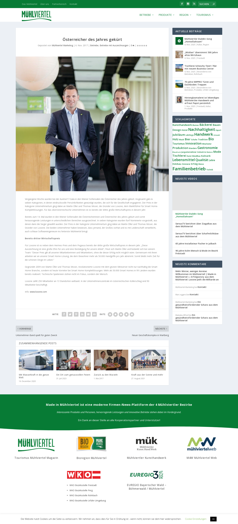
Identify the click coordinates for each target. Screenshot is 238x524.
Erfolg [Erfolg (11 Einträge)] (194, 163)
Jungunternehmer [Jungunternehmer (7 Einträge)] (189, 152)
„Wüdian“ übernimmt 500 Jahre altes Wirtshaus (201, 54)
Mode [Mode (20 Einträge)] (217, 151)
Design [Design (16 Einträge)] (176, 130)
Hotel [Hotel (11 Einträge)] (185, 129)
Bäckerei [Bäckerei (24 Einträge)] (205, 125)
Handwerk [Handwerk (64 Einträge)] (203, 134)
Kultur (199, 44)
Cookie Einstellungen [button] (195, 518)
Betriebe (145, 15)
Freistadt (201, 58)
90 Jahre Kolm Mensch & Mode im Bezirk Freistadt (196, 252)
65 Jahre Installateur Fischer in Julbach (195, 243)
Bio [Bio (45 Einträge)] (211, 138)
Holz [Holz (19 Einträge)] (175, 139)
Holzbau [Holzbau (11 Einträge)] (176, 163)
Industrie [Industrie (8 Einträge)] (201, 152)
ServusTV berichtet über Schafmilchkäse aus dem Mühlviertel (196, 235)
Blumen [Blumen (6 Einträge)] (195, 125)
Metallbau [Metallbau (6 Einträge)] (196, 156)
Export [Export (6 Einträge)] (218, 130)
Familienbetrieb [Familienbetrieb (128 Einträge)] (189, 169)
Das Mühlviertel (29, 4)
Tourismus (203, 15)
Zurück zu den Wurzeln (106, 374)
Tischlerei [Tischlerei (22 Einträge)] (179, 156)
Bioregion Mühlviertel (91, 458)
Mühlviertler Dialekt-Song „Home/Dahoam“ (198, 40)
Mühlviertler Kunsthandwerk (146, 458)
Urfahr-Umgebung (211, 90)
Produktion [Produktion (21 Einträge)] (180, 148)
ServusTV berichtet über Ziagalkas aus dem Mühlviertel (195, 225)
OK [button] (213, 519)
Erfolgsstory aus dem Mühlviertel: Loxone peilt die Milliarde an (197, 278)
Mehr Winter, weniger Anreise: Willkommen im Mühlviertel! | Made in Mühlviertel (195, 274)
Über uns (44, 4)
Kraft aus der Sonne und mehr (147, 374)
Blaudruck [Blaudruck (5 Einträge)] (176, 152)
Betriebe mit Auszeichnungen (114, 45)
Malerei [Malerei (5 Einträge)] (210, 152)
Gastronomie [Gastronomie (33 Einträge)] (207, 147)
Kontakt (73, 4)
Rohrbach (198, 74)
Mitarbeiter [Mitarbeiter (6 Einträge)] (207, 144)
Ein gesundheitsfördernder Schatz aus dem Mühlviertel (196, 304)
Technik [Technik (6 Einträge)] (209, 170)
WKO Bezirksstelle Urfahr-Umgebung (88, 500)
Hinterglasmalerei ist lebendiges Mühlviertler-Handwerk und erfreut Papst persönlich (202, 100)
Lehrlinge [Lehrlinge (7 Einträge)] (190, 135)
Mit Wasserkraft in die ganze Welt (34, 376)
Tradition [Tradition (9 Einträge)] (203, 139)
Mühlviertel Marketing (62, 45)
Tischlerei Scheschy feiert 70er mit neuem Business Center (201, 67)
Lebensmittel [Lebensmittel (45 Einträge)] (183, 159)
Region (184, 15)
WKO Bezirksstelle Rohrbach (83, 495)
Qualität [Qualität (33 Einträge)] (201, 160)
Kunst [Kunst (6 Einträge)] (189, 156)
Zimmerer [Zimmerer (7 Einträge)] (186, 164)
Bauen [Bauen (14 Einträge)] (217, 125)
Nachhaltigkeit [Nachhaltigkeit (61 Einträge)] (201, 129)
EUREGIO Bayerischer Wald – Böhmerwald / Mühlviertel (146, 486)
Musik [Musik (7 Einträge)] (181, 139)
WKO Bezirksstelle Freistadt (83, 485)
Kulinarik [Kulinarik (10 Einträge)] (206, 155)
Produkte (165, 15)
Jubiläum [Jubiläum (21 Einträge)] (178, 134)
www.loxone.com (38, 291)
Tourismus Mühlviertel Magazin (36, 458)
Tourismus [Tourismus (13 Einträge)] (178, 143)
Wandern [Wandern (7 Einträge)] (193, 148)
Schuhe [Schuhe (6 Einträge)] (194, 139)
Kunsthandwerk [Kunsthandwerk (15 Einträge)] (182, 125)
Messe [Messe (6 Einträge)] (201, 164)
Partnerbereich (59, 4)
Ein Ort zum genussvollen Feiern (73, 374)
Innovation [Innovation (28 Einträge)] (193, 143)
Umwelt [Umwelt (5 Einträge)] (217, 135)
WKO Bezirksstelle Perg (81, 490)
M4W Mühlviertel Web (202, 458)
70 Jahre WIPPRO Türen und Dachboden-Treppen (199, 83)
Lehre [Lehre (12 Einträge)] (212, 160)
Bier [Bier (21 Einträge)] (187, 139)
